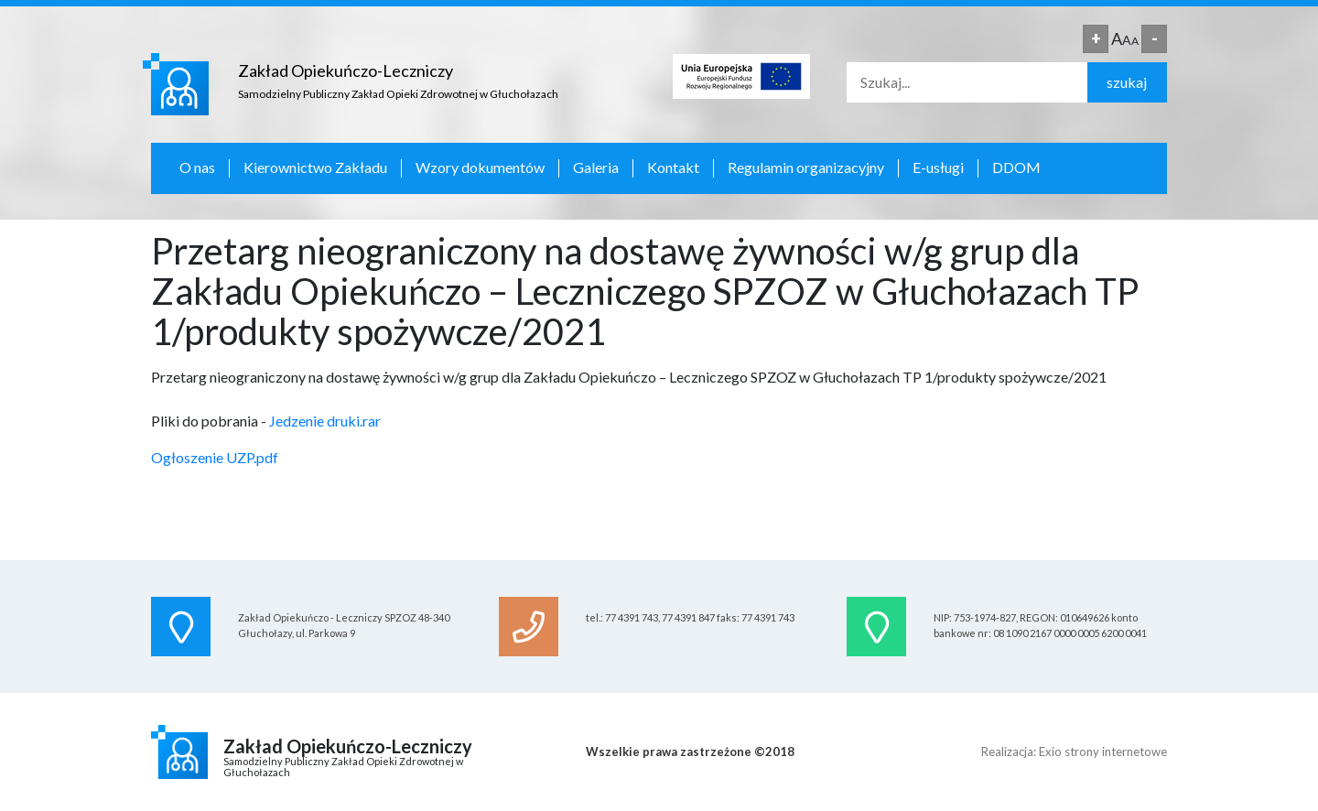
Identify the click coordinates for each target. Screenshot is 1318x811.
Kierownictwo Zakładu (315, 167)
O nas (197, 167)
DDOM (1016, 167)
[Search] (967, 82)
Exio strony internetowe (1103, 751)
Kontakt (673, 167)
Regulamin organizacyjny (806, 167)
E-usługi (938, 167)
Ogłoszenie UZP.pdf (214, 457)
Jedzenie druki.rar (325, 420)
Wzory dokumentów (480, 167)
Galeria (596, 167)
